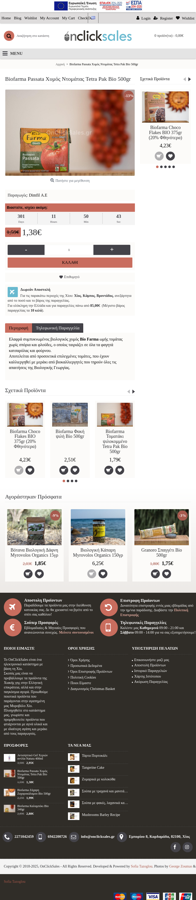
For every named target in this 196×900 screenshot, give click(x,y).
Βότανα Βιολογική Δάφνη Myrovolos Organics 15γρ (34, 553)
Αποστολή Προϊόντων (149, 665)
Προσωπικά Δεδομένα (85, 666)
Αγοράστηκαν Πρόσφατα (33, 496)
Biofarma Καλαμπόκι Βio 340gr (33, 808)
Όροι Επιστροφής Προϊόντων (90, 671)
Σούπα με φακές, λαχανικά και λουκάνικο (105, 803)
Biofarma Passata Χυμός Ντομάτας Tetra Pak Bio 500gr (32, 774)
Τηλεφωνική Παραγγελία (57, 328)
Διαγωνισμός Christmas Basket (91, 689)
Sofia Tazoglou (141, 866)
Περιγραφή (18, 328)
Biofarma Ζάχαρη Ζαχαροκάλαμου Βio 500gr (34, 792)
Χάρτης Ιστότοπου (146, 676)
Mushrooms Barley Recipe (101, 815)
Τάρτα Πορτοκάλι (94, 756)
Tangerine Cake (93, 767)
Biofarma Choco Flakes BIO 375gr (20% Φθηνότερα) (165, 132)
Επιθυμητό (71, 277)
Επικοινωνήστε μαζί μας (150, 660)
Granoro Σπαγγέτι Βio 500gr (161, 553)
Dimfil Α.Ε (38, 195)
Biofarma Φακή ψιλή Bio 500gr (70, 434)
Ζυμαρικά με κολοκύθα (98, 779)
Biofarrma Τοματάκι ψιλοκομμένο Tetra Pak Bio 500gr (115, 441)
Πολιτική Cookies (82, 677)
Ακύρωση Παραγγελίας (150, 682)
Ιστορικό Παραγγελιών (149, 671)
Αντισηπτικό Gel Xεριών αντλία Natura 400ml (32, 757)
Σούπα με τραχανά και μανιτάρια (105, 791)
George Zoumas (180, 866)
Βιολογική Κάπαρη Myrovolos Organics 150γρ (98, 553)
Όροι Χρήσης (79, 660)
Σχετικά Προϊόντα (155, 79)
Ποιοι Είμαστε (79, 683)
